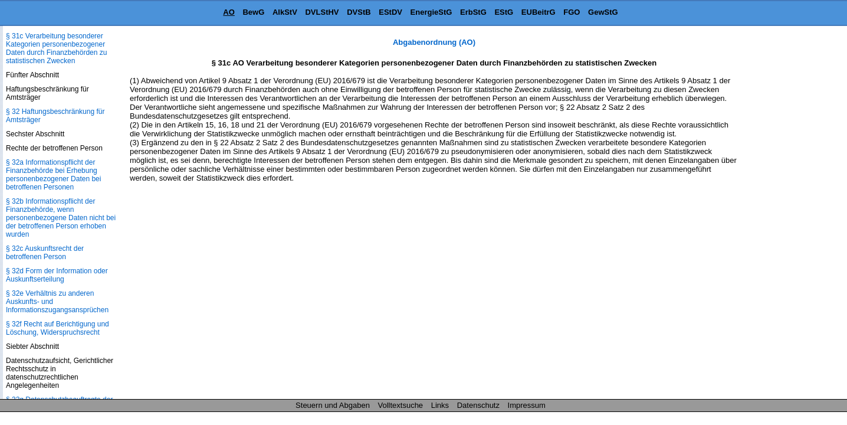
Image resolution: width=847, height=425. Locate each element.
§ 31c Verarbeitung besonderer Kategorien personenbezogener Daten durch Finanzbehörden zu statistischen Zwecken (56, 48)
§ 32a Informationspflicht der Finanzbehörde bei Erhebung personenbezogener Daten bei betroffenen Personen (53, 174)
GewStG (603, 12)
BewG (253, 12)
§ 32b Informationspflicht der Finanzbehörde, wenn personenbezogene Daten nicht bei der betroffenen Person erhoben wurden (61, 217)
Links (440, 405)
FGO (571, 12)
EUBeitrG (538, 12)
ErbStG (473, 12)
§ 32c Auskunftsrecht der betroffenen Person (45, 252)
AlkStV (285, 12)
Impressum (527, 405)
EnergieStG (431, 12)
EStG (503, 12)
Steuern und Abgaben (333, 405)
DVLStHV (322, 12)
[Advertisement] (788, 215)
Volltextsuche (401, 405)
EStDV (390, 12)
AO (229, 12)
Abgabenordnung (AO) (434, 42)
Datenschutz (478, 405)
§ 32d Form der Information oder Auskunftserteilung (57, 275)
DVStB (358, 12)
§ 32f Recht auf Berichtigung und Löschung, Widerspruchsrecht (57, 328)
